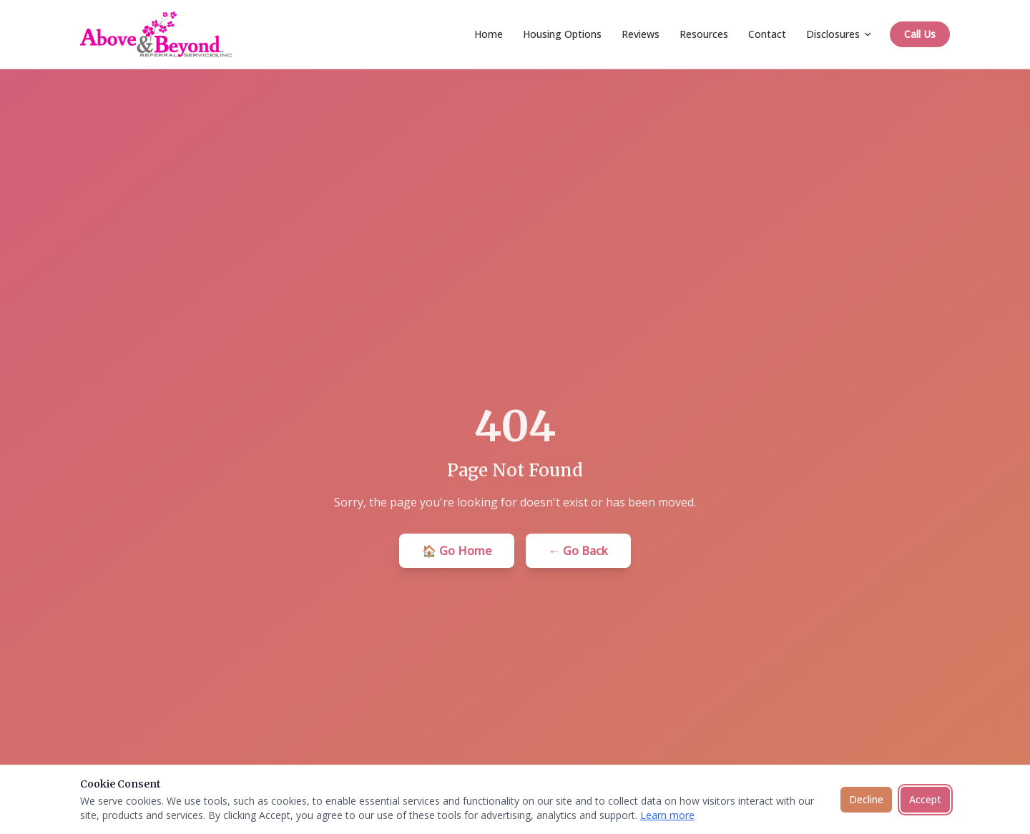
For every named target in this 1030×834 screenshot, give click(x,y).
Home (488, 34)
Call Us (920, 34)
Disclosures (839, 34)
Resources (704, 34)
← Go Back (578, 551)
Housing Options (562, 34)
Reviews (640, 34)
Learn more (667, 815)
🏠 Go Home (456, 551)
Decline (866, 799)
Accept (925, 799)
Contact (767, 34)
